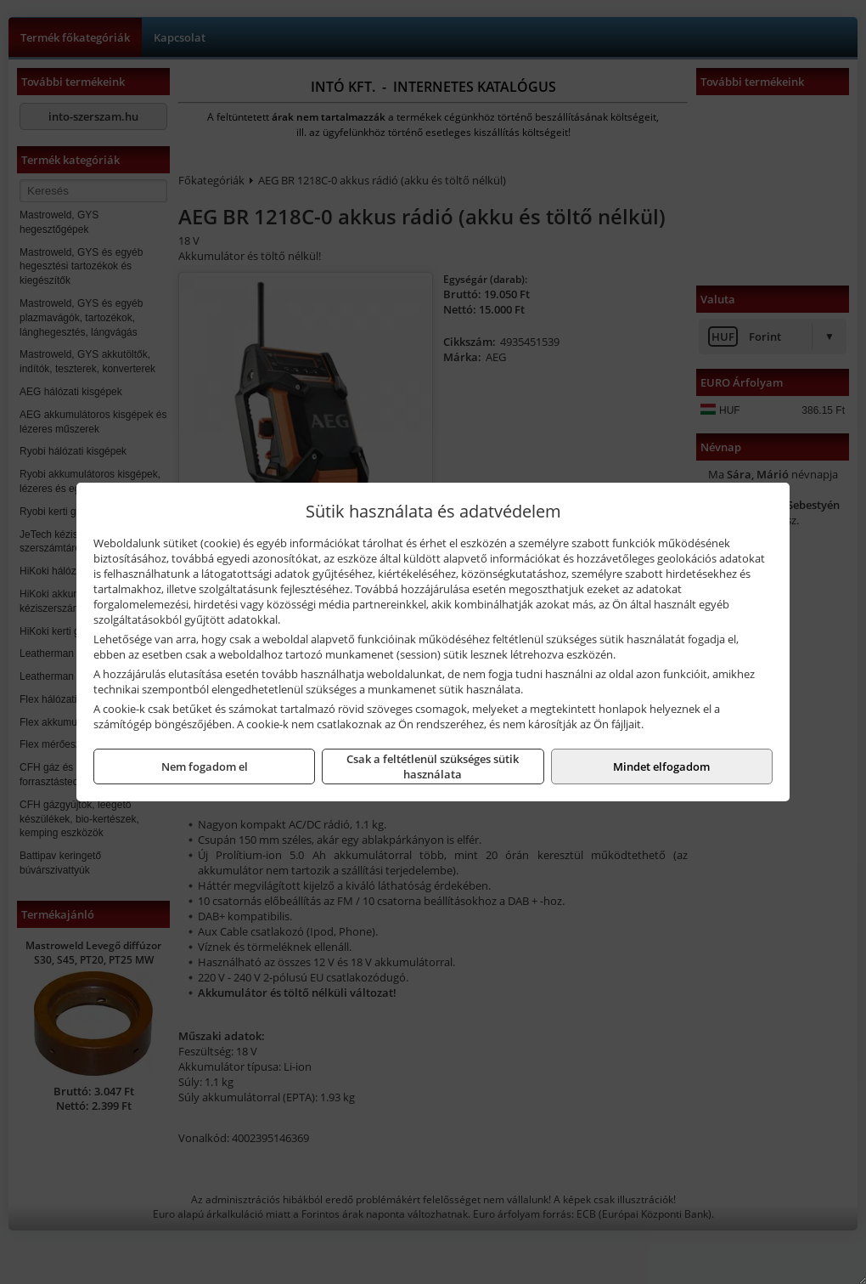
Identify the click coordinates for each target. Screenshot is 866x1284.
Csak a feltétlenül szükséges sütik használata (432, 766)
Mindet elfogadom (661, 766)
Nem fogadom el (204, 766)
